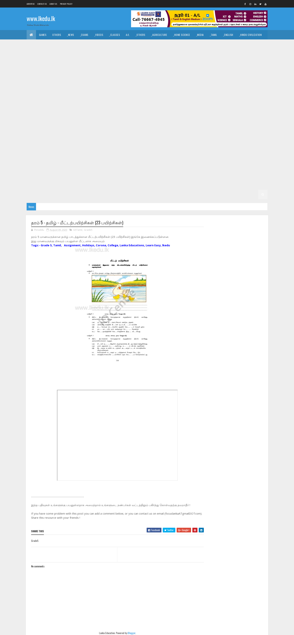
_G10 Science (94, 110)
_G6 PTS (89, 166)
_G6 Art (102, 157)
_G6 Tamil (165, 166)
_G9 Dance (249, 110)
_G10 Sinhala (115, 110)
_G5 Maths (55, 176)
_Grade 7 (197, 138)
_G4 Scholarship (40, 185)
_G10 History (159, 100)
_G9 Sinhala (37, 129)
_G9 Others (187, 119)
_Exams (84, 35)
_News (70, 35)
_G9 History (117, 119)
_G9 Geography (77, 119)
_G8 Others (72, 138)
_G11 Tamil (150, 82)
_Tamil (213, 35)
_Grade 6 (87, 157)
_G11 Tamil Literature (174, 82)
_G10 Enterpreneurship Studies (82, 100)
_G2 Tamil (252, 185)
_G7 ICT (135, 147)
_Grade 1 (121, 194)
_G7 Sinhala (37, 157)
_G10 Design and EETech (146, 91)
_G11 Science (110, 82)
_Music (131, 44)
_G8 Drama (155, 129)
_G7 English (55, 147)
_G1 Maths (194, 194)
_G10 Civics (68, 91)
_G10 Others (37, 110)
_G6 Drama (155, 157)
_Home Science (181, 35)
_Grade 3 (76, 185)
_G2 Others (88, 194)
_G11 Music (54, 82)
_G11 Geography (155, 72)
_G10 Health (139, 100)
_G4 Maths (222, 176)
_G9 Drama (36, 119)
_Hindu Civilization (250, 35)
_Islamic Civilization (42, 44)
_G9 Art (214, 110)
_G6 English (174, 157)
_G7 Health (98, 147)
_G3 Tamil (112, 185)
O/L (32, 63)
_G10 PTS (55, 110)
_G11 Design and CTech (180, 63)
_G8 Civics (119, 129)
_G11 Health (177, 72)
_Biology (191, 53)
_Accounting (101, 53)
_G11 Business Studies (111, 63)
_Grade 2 (216, 185)
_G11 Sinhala (131, 82)
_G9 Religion (222, 119)
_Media (200, 35)
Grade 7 (181, 138)
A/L (128, 35)
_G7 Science (242, 147)
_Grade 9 (199, 110)
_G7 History (117, 147)
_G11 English (56, 72)
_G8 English (174, 129)
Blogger (130, 633)
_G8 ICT (254, 129)
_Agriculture (159, 35)
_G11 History (197, 72)
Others (56, 35)
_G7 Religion (222, 147)
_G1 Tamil (157, 194)
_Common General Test (43, 53)
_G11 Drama (36, 72)
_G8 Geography (196, 129)
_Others (140, 35)
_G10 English (225, 91)
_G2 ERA (72, 194)
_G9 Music (169, 119)
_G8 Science (127, 138)
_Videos (98, 35)
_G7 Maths (151, 147)
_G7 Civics (229, 138)
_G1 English (175, 194)
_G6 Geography (196, 157)
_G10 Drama (205, 91)
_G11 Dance (155, 63)
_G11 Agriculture (66, 63)
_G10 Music (241, 100)
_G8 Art (102, 129)
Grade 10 (198, 82)
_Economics (80, 53)
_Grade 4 (148, 176)
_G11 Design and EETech (213, 63)
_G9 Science (242, 119)
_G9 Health (98, 119)
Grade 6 (71, 157)
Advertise (31, 3)
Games (42, 35)
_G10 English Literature (44, 100)
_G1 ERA (210, 194)
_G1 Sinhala (139, 194)
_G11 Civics (136, 63)
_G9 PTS (204, 119)
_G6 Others (72, 166)
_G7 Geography (77, 147)
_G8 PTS (89, 138)
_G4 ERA (238, 176)
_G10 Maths (222, 100)
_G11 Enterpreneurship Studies (121, 72)
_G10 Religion (73, 110)
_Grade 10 (215, 82)
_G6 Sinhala (147, 166)
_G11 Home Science (221, 72)
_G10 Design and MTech (179, 91)
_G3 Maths (150, 185)
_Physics (227, 53)
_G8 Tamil (165, 138)
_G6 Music (53, 166)
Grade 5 (181, 166)
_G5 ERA (72, 176)
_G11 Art (87, 63)
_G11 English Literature (83, 72)
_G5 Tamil (246, 166)
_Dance (145, 44)
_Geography (234, 44)
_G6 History (237, 157)
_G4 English (203, 176)
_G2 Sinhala (234, 185)
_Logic (189, 44)
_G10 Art (258, 82)
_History (105, 44)
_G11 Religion (90, 82)
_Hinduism (66, 44)
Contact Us (42, 3)
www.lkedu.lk (41, 18)
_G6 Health (217, 157)
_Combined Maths (249, 53)
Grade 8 (71, 129)
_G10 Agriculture (236, 82)
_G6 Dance (137, 157)
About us (53, 3)
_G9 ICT (135, 119)
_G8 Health (217, 129)
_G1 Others (226, 194)
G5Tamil (77, 230)
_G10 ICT (205, 100)
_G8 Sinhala (147, 138)
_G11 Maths (36, 82)
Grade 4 (132, 176)
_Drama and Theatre (167, 44)
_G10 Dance (87, 91)
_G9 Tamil (54, 129)
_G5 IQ (211, 166)
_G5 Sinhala (228, 166)
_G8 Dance (137, 129)
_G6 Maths (36, 166)
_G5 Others (88, 176)
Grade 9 (183, 110)
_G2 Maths (55, 194)
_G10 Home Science (184, 100)
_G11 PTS (71, 82)
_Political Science (210, 44)
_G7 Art (212, 138)
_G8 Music (53, 138)
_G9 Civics (231, 110)
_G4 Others (255, 176)
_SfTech (161, 53)
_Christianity (86, 44)
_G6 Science (127, 166)
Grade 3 (60, 185)
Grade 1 (105, 194)
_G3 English (131, 185)
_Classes (114, 35)
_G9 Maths (151, 119)
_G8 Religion (107, 138)
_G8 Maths (36, 138)
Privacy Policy (66, 3)
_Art (118, 44)
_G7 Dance (247, 138)
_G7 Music (169, 147)
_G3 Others (183, 185)
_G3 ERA (166, 185)
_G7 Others (187, 147)
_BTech (146, 53)
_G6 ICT (254, 157)
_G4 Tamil (184, 176)
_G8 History (237, 129)
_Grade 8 (87, 129)
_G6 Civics (119, 157)
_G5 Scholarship (111, 176)
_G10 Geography (116, 100)
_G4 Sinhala (166, 176)
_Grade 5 (197, 166)
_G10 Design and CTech (113, 91)
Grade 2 (200, 185)
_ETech (176, 53)
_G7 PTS (204, 147)
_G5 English (37, 176)
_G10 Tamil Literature (159, 110)
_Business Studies (125, 53)
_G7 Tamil (54, 157)
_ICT (65, 53)
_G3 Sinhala (94, 185)
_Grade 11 (44, 63)
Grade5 (88, 230)
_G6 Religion (107, 166)
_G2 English (37, 194)
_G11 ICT (242, 72)
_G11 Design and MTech (246, 63)
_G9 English (55, 119)
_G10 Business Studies (43, 91)
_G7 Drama (36, 147)
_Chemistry (209, 53)
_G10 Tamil (135, 110)
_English (228, 35)
